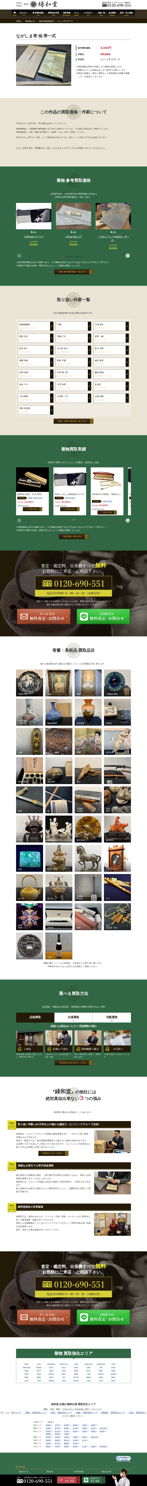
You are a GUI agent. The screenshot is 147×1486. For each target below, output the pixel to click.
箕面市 (76, 1367)
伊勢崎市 (88, 1377)
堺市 (101, 1367)
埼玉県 (75, 1428)
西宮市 (101, 1370)
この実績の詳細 (31, 509)
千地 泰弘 (100, 326)
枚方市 (51, 1367)
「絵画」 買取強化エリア (60, 1413)
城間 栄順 (26, 362)
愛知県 (76, 1374)
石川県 (66, 1431)
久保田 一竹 (63, 398)
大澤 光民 (64, 386)
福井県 (75, 1431)
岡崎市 (26, 1377)
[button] (66, 257)
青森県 (48, 1425)
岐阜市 (64, 1374)
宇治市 (113, 1364)
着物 (34, 232)
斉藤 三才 (64, 338)
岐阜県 (102, 1431)
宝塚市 (113, 1370)
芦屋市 (64, 1370)
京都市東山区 (51, 1364)
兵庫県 (76, 1370)
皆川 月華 (101, 350)
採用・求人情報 (126, 13)
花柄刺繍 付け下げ (33, 237)
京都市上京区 (64, 1364)
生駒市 (26, 1374)
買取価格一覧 (30, 21)
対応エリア (16, 1413)
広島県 (75, 1440)
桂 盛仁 (101, 386)
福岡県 (48, 1446)
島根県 (57, 1440)
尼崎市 (51, 1370)
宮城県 (66, 1425)
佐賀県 (57, 1446)
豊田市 (51, 1377)
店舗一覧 (101, 13)
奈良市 (39, 1374)
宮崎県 (93, 1446)
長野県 (93, 1431)
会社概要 (112, 13)
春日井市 (101, 1374)
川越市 (88, 1380)
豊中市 (39, 1370)
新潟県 (48, 1431)
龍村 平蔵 (64, 362)
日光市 (26, 1380)
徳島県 (48, 1443)
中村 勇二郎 (65, 374)
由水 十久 (24, 386)
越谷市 (113, 1380)
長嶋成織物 (28, 326)
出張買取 (59, 498)
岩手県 (57, 1425)
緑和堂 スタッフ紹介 (52, 1153)
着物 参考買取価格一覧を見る (72, 272)
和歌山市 (51, 1374)
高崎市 (113, 1377)
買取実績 (66, 13)
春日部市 (76, 1380)
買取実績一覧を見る (72, 536)
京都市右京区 (37, 498)
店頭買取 (21, 498)
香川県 (57, 1443)
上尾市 (64, 1380)
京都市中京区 (88, 1364)
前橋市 (101, 1377)
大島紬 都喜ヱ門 (73, 237)
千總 (59, 326)
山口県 (84, 1440)
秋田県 (75, 1425)
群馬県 (66, 1428)
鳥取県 (48, 1440)
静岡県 (48, 1434)
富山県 (57, 1431)
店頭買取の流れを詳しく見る (72, 1063)
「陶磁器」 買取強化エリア (112, 1413)
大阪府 (104, 501)
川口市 (101, 1380)
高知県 (67, 498)
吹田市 (109, 501)
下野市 (39, 1380)
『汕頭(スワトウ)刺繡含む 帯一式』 (113, 239)
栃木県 (57, 1428)
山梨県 (84, 1431)
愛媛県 (66, 1443)
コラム (76, 13)
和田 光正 (24, 338)
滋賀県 (48, 1437)
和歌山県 (94, 1437)
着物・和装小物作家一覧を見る (72, 421)
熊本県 (75, 1446)
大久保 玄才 (64, 350)
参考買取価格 (38, 13)
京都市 (76, 1364)
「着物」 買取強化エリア (35, 1413)
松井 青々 (25, 350)
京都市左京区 (101, 1364)
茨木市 (64, 1367)
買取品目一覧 (23, 1472)
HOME (18, 21)
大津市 (39, 1364)
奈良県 (84, 1437)
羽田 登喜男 (24, 410)
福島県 (93, 1425)
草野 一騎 (100, 338)
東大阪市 (39, 1367)
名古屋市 (113, 1374)
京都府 (30, 498)
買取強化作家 (53, 13)
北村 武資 (25, 374)
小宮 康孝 (25, 398)
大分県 (84, 1446)
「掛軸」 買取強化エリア (86, 1413)
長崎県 (66, 1446)
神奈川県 (103, 1428)
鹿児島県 (103, 1446)
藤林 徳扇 (103, 374)
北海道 (49, 1422)
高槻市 (26, 1370)
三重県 (66, 1434)
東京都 (93, 1428)
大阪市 (88, 1367)
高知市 (72, 498)
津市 (63, 1377)
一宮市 (88, 1374)
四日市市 (76, 1377)
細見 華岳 (100, 362)
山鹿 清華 (100, 398)
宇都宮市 (51, 1380)
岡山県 (66, 1440)
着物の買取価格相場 (46, 21)
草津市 (26, 1364)
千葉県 (84, 1428)
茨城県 (48, 1428)
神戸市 (88, 1370)
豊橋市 (39, 1377)
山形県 (84, 1425)
